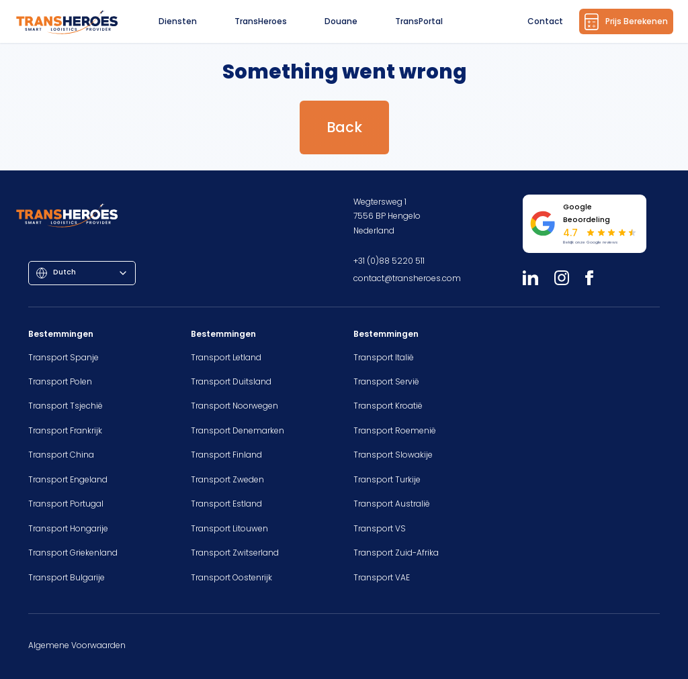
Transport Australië (391, 503)
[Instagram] (561, 277)
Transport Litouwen (229, 528)
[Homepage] (68, 21)
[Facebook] (589, 277)
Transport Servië (386, 381)
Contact (545, 21)
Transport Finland (226, 454)
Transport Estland (226, 503)
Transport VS (379, 528)
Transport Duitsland (231, 381)
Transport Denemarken (237, 430)
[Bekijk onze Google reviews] (584, 224)
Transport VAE (381, 577)
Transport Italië (383, 357)
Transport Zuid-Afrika (396, 552)
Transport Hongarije (68, 528)
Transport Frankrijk (65, 430)
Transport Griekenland (73, 552)
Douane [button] (341, 21)
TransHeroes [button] (260, 21)
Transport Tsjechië (65, 405)
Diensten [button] (178, 21)
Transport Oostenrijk (231, 577)
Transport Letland (226, 357)
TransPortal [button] (419, 21)
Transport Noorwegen (234, 405)
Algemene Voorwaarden (77, 645)
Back (344, 127)
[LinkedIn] (530, 277)
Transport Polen (60, 381)
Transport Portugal (65, 503)
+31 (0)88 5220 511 (389, 260)
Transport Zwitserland (235, 552)
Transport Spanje (63, 357)
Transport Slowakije (393, 454)
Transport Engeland (68, 479)
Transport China (61, 454)
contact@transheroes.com (407, 278)
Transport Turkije (387, 479)
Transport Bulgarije (66, 577)
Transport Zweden (227, 479)
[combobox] (82, 273)
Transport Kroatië (388, 405)
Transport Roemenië (394, 430)
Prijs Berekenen (626, 21)
